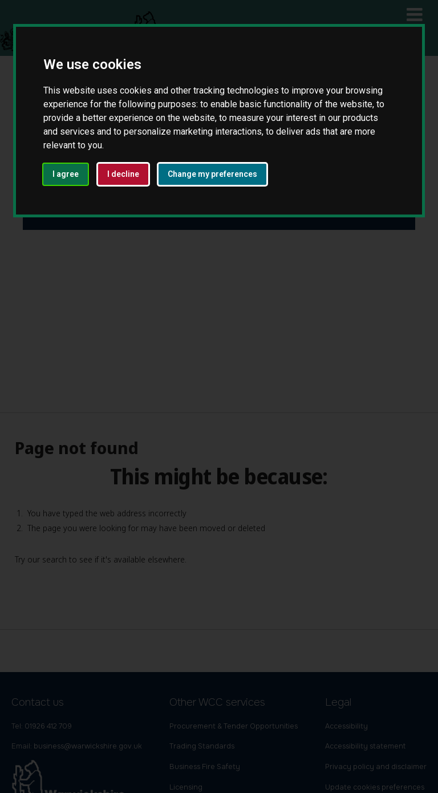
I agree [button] (65, 174)
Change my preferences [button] (212, 174)
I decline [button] (123, 174)
